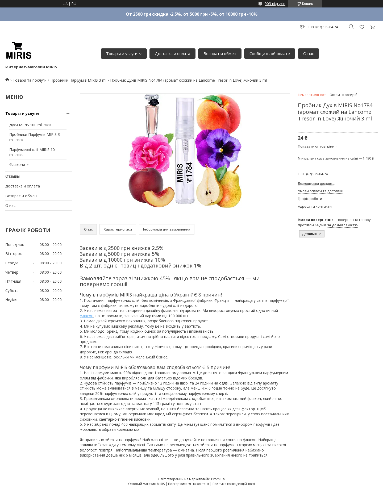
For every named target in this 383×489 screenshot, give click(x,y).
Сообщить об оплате (269, 53)
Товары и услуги (122, 53)
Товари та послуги (30, 80)
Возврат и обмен (219, 53)
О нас (308, 53)
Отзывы (12, 176)
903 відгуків (275, 3)
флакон (86, 315)
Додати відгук (361, 27)
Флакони (17, 164)
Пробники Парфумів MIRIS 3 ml (78, 80)
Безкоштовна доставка (316, 184)
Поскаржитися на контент (188, 484)
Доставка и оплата (172, 53)
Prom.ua (218, 479)
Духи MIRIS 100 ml (25, 124)
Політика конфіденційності (234, 484)
